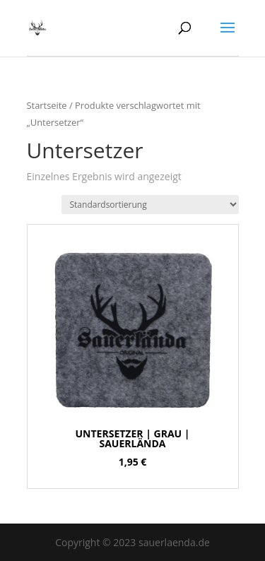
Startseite (47, 105)
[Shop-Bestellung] (150, 204)
